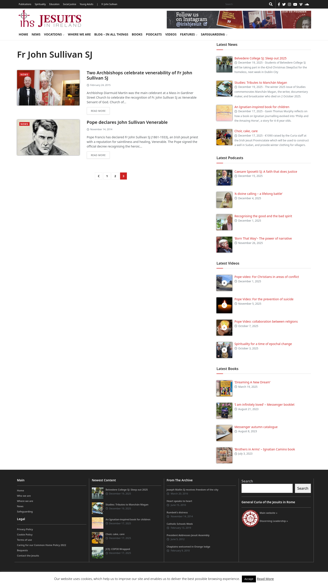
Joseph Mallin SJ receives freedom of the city (192, 489)
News (36, 34)
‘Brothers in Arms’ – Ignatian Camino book (264, 449)
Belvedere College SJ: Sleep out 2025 (260, 58)
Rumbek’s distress (177, 512)
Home (23, 34)
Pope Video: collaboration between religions (266, 321)
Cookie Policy (25, 534)
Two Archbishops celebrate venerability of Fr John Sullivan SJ (139, 75)
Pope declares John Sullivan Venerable (127, 122)
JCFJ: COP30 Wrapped (118, 549)
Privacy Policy (25, 529)
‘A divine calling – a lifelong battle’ (258, 194)
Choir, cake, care (246, 131)
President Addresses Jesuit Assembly (188, 535)
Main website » (268, 512)
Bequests (22, 550)
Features (188, 34)
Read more (98, 110)
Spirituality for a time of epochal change (263, 344)
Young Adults (86, 4)
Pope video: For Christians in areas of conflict (266, 277)
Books (137, 34)
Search (247, 481)
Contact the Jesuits (28, 555)
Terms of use (24, 539)
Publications (25, 4)
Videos (170, 34)
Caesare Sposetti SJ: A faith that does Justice (265, 171)
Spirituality (40, 4)
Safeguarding (214, 34)
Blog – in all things (111, 34)
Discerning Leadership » (274, 521)
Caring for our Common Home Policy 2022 (41, 545)
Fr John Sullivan (109, 4)
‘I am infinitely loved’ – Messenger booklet (264, 404)
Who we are (24, 495)
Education (54, 4)
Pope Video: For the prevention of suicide (264, 299)
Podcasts (154, 34)
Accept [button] (249, 579)
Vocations (54, 34)
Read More (265, 578)
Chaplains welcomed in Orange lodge (188, 546)
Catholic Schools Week (180, 523)
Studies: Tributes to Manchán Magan (260, 82)
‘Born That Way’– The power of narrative (263, 238)
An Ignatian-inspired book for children (261, 107)
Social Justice (69, 4)
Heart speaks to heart (179, 501)
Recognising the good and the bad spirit (263, 216)
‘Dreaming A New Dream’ (252, 382)
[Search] (244, 4)
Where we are (79, 34)
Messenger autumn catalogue (256, 427)
